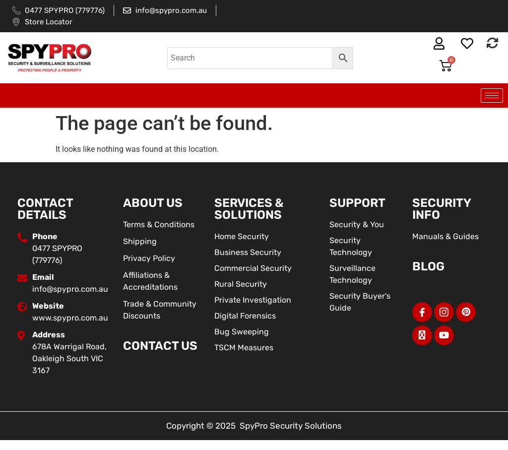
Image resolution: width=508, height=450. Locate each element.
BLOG (428, 266)
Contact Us (160, 346)
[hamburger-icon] (492, 95)
